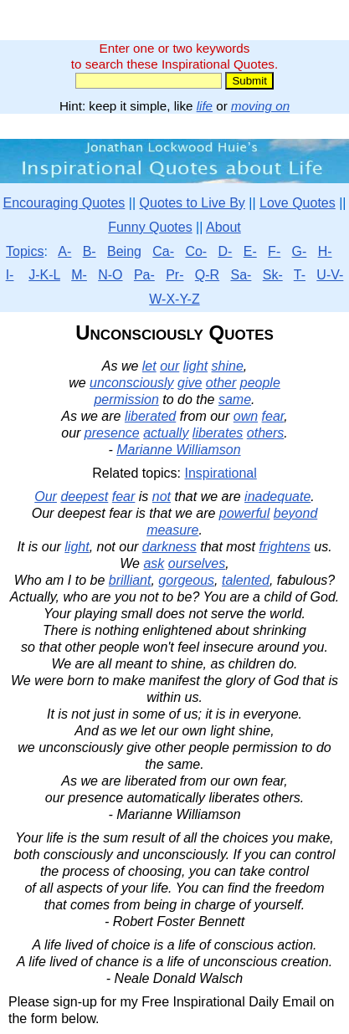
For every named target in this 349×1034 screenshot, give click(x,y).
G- (299, 251)
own (246, 416)
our (169, 366)
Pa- (144, 275)
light (195, 366)
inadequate (277, 496)
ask (153, 563)
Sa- (240, 275)
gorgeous (186, 580)
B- (89, 251)
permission (126, 399)
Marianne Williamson (178, 450)
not (161, 496)
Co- (196, 251)
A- (64, 251)
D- (225, 251)
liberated (150, 416)
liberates (217, 433)
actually (165, 433)
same (234, 399)
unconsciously (132, 383)
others (265, 433)
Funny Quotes (150, 227)
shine (228, 366)
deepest (84, 496)
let (149, 366)
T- (299, 275)
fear (273, 416)
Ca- (163, 251)
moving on (260, 106)
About (223, 227)
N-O (110, 275)
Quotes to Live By (192, 203)
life (205, 106)
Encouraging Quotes (64, 203)
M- (79, 275)
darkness (169, 547)
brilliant (130, 580)
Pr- (174, 275)
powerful (244, 513)
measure (172, 530)
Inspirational (221, 473)
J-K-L (44, 275)
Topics (25, 251)
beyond (296, 513)
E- (250, 251)
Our (45, 496)
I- (10, 275)
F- (274, 251)
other (221, 383)
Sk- (273, 275)
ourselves (196, 563)
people (260, 383)
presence (112, 433)
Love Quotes (297, 203)
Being (124, 251)
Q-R (207, 275)
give (189, 383)
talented (245, 580)
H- (325, 251)
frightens (284, 547)
